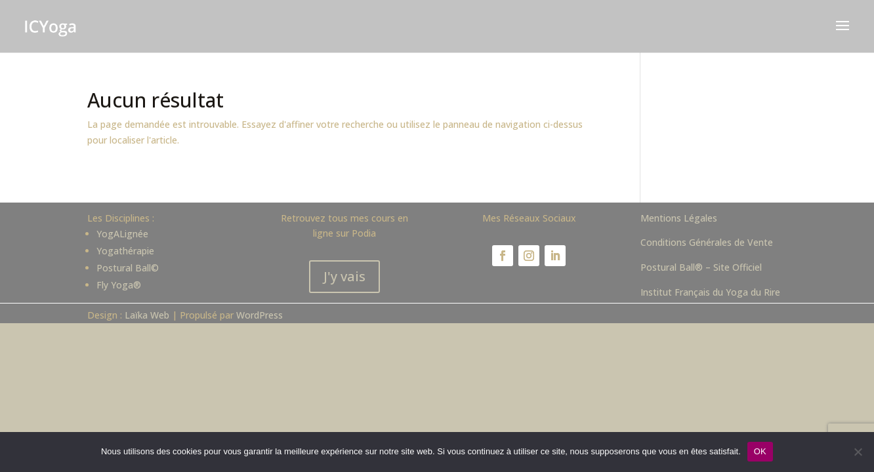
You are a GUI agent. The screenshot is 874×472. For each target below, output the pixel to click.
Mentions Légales (678, 218)
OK (760, 451)
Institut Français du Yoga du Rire (710, 292)
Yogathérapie (125, 251)
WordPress (259, 315)
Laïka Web (147, 315)
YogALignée (122, 233)
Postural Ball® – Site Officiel (701, 267)
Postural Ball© (127, 268)
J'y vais (344, 276)
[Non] (857, 451)
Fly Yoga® (118, 285)
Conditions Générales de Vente (706, 242)
